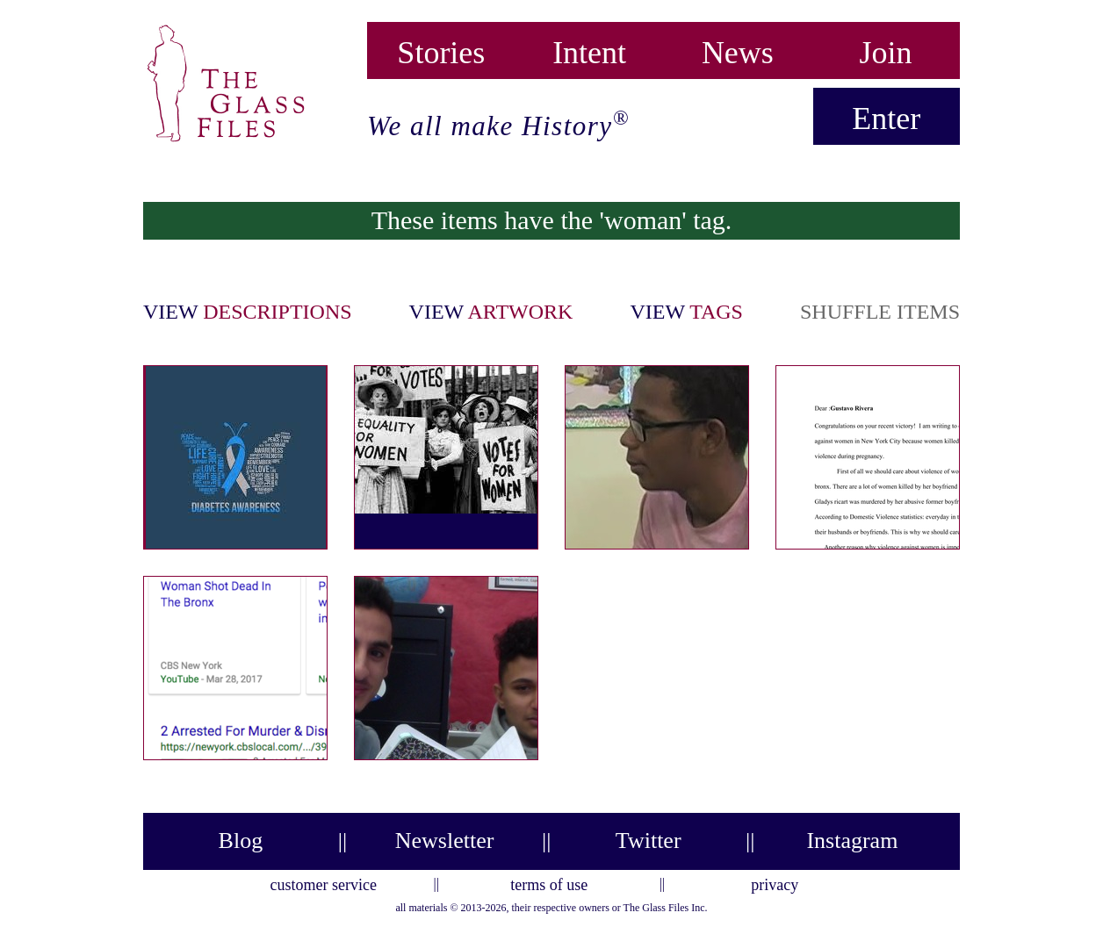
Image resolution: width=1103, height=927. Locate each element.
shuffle (880, 311)
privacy (774, 882)
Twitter (648, 840)
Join (886, 48)
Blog (241, 840)
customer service (323, 882)
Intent (589, 48)
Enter (886, 118)
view (247, 311)
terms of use (549, 882)
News (738, 48)
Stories (441, 48)
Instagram (852, 840)
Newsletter (444, 840)
